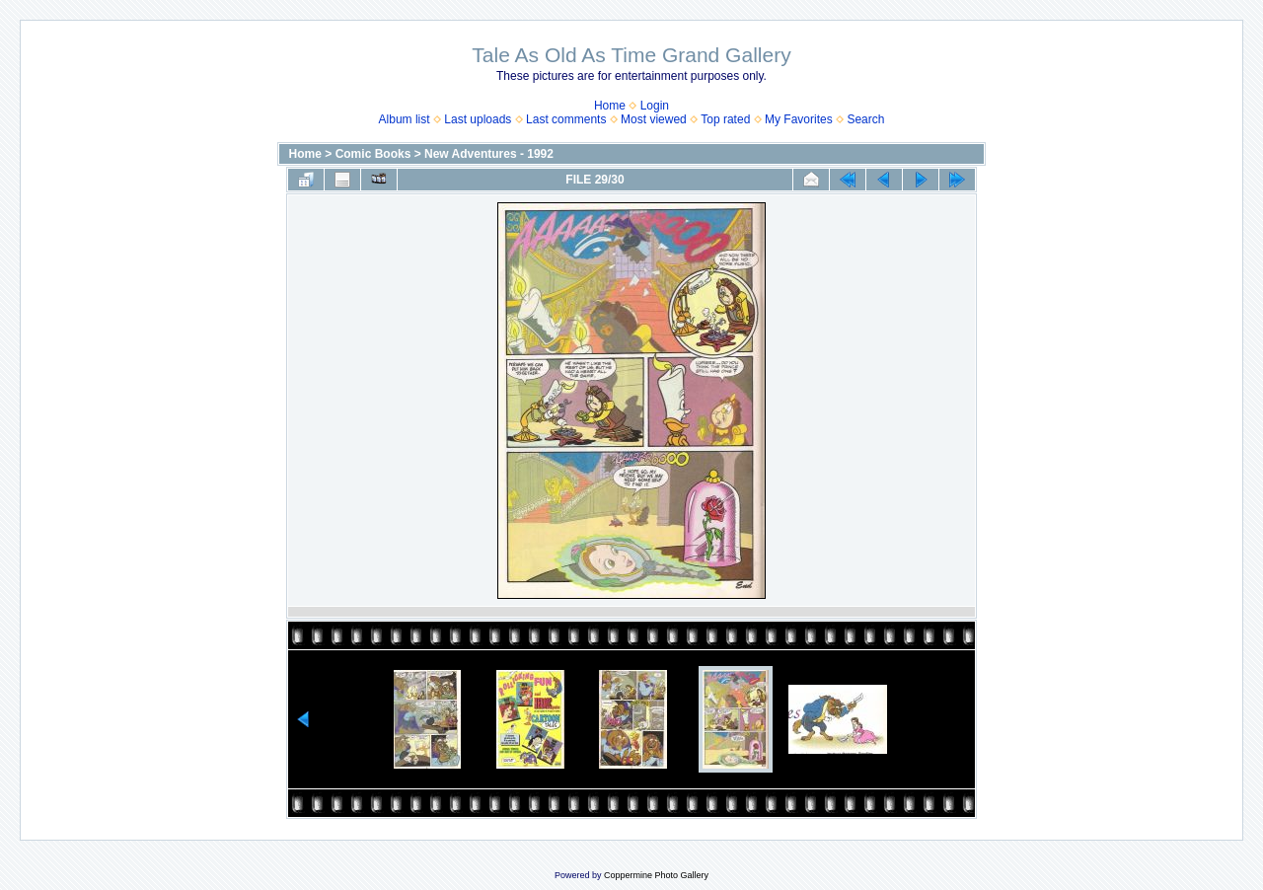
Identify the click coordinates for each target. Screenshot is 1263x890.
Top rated (725, 119)
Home (610, 105)
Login (654, 105)
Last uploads (477, 119)
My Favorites (799, 119)
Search (865, 119)
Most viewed (654, 119)
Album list (404, 119)
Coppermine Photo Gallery (656, 875)
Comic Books (373, 154)
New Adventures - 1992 (489, 154)
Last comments (566, 119)
